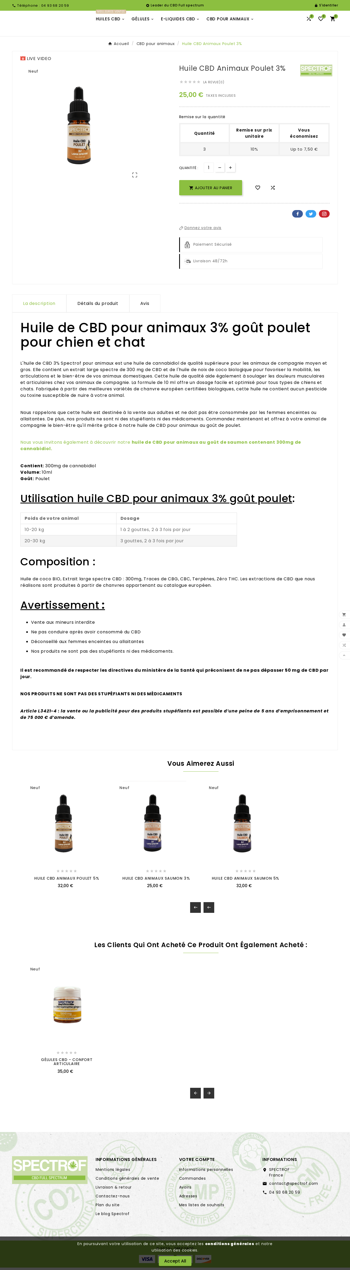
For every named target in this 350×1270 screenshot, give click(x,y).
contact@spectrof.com (293, 1188)
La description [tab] (39, 308)
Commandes (192, 1183)
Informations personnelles (206, 1174)
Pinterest (324, 219)
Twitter (311, 219)
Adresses (188, 1201)
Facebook (297, 219)
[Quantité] (209, 173)
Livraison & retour (114, 1192)
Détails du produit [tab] (97, 308)
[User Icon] (326, 5)
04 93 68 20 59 (284, 1197)
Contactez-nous (113, 1201)
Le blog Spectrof (113, 1218)
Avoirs (185, 1192)
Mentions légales (113, 1174)
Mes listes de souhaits (202, 1209)
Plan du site (108, 1209)
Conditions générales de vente (127, 1183)
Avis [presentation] (144, 308)
